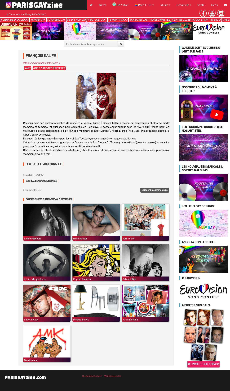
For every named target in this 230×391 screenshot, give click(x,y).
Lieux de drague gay (16, 19)
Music (164, 5)
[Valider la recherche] (121, 44)
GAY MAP (120, 4)
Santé (201, 5)
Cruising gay (57, 19)
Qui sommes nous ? (92, 376)
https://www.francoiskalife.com (40, 63)
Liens (214, 5)
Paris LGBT (143, 5)
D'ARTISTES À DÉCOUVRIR (203, 364)
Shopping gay (119, 19)
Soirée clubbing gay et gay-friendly (197, 19)
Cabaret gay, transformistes (150, 19)
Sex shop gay (77, 19)
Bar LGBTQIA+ (97, 19)
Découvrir (182, 5)
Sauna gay (38, 19)
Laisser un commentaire (155, 190)
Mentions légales (112, 376)
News (102, 5)
